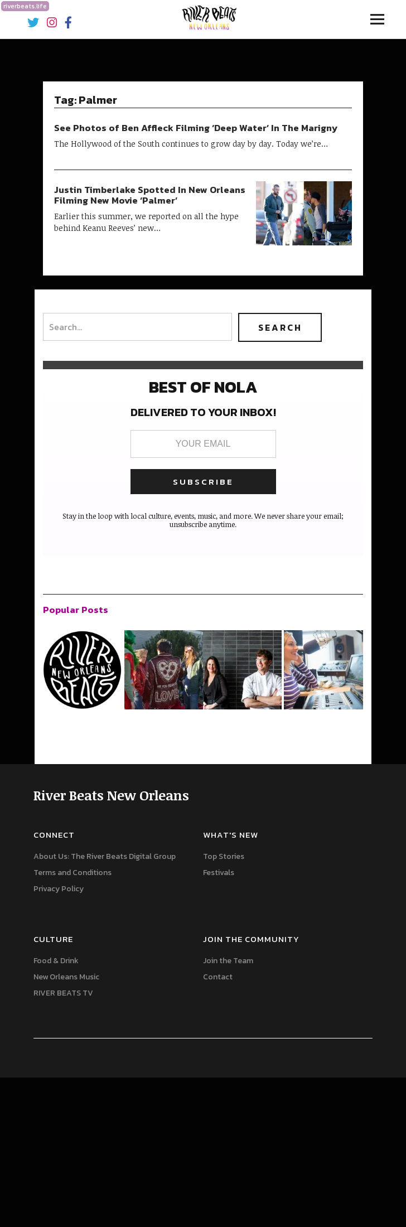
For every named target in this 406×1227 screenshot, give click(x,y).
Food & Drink (56, 961)
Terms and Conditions (72, 872)
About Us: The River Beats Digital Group (104, 856)
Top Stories (223, 856)
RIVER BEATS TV (63, 993)
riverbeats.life (25, 6)
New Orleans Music (66, 977)
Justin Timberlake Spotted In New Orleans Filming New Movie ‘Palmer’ (149, 195)
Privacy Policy (58, 889)
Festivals (218, 872)
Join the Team (228, 961)
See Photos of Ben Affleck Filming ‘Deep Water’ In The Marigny (196, 128)
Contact (218, 977)
